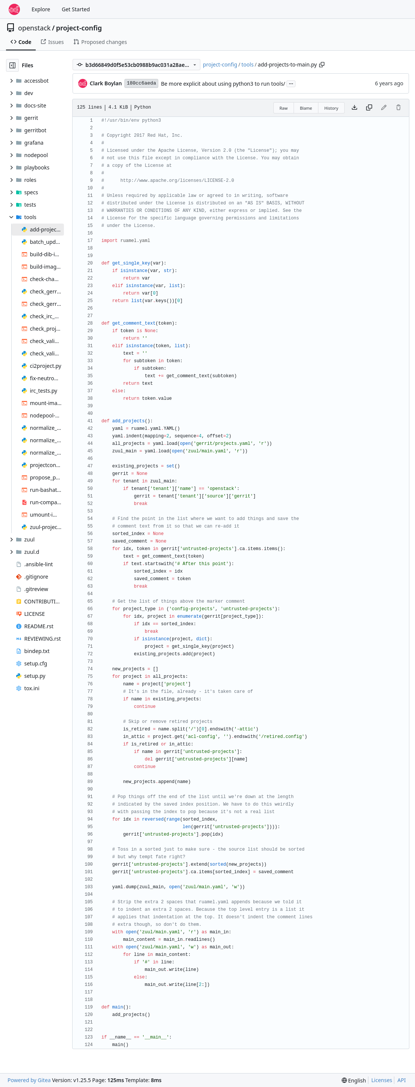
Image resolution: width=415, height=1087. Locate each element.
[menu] (354, 1080)
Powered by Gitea (29, 1080)
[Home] (14, 9)
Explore (41, 9)
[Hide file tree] (12, 65)
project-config (79, 28)
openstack (34, 28)
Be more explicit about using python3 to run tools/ (223, 83)
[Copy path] (321, 64)
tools (247, 64)
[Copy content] (369, 107)
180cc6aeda (141, 83)
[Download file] (354, 107)
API (401, 1080)
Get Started (76, 9)
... (291, 83)
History (331, 108)
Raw (284, 108)
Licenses (381, 1080)
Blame (306, 108)
